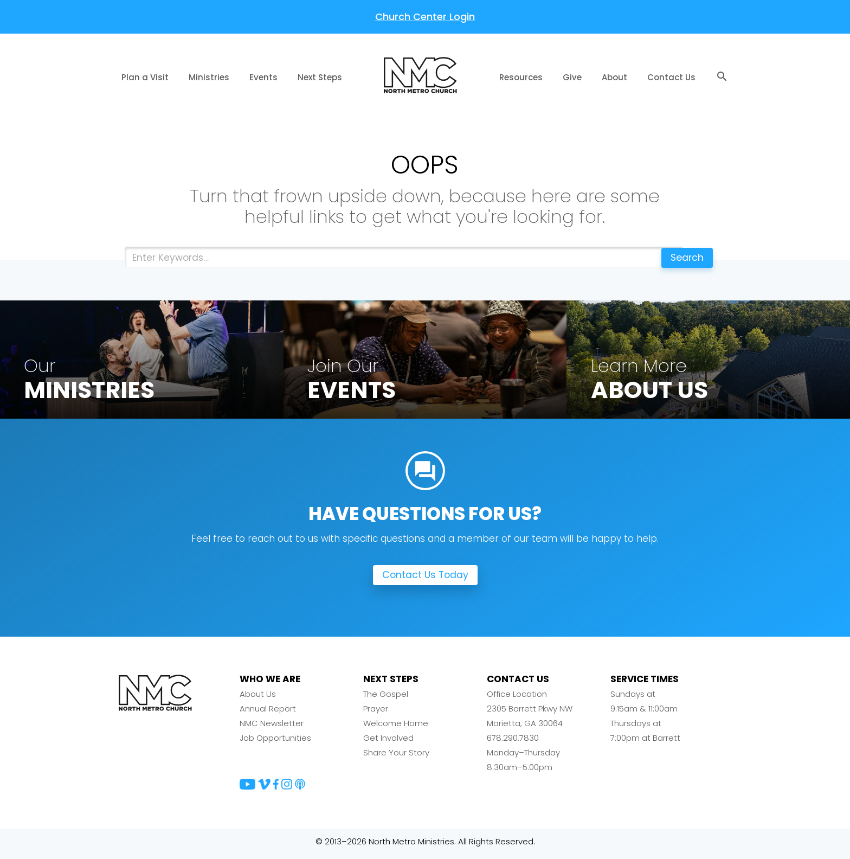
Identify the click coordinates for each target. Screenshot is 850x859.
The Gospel (385, 698)
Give (572, 77)
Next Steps (320, 77)
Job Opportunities (275, 742)
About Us (258, 698)
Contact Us (671, 77)
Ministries (209, 77)
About (614, 77)
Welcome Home (395, 728)
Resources (521, 77)
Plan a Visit (145, 77)
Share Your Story (396, 757)
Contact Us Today (425, 580)
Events (263, 77)
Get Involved (388, 742)
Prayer (375, 713)
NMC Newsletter (272, 728)
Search (684, 257)
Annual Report (268, 713)
